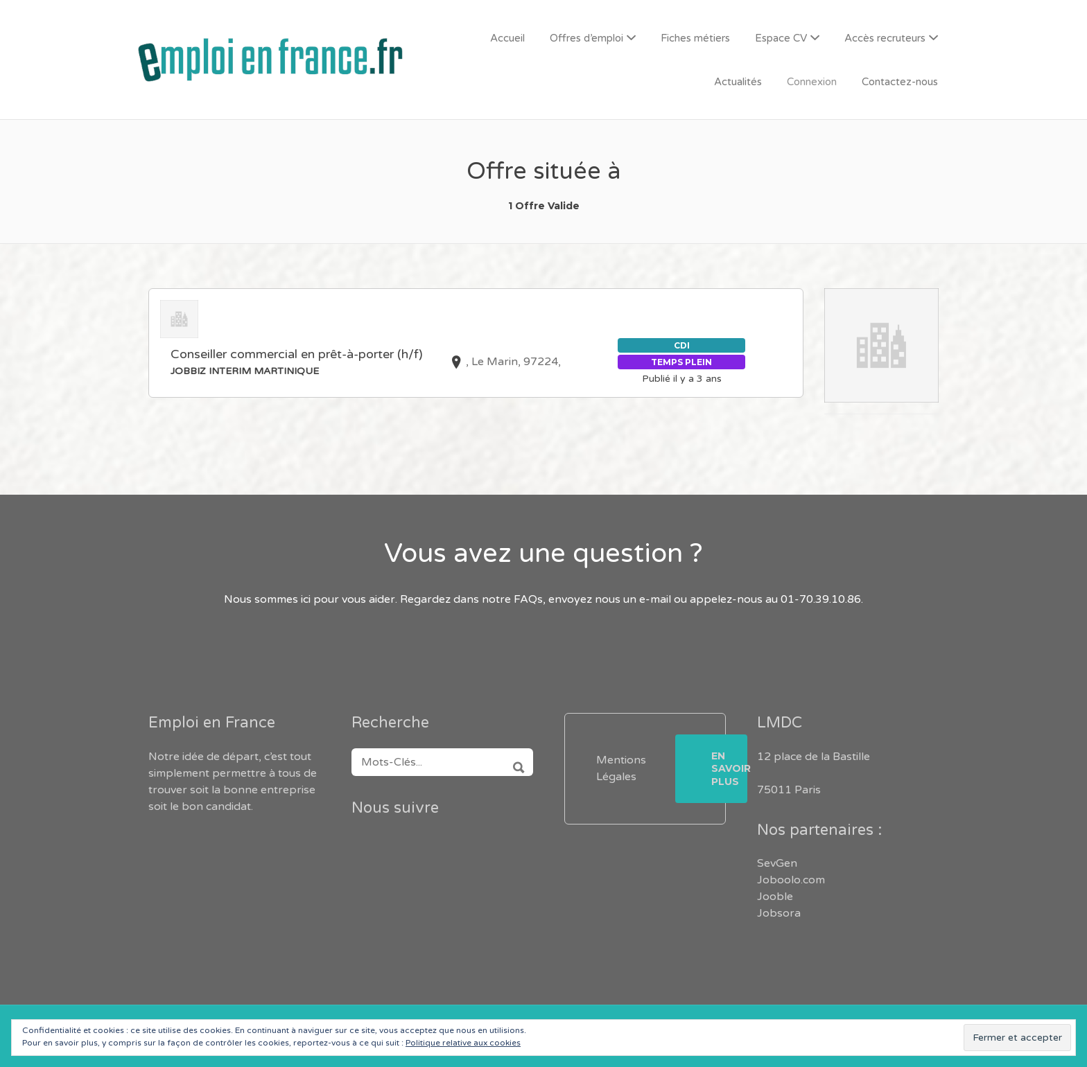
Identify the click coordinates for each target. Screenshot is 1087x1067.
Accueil (507, 38)
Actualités (738, 82)
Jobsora (779, 913)
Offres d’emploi (586, 38)
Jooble (775, 896)
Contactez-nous (900, 82)
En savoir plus (729, 768)
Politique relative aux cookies (463, 1043)
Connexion (812, 82)
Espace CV (781, 38)
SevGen (777, 863)
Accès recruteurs (884, 38)
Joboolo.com (791, 880)
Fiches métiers (695, 38)
